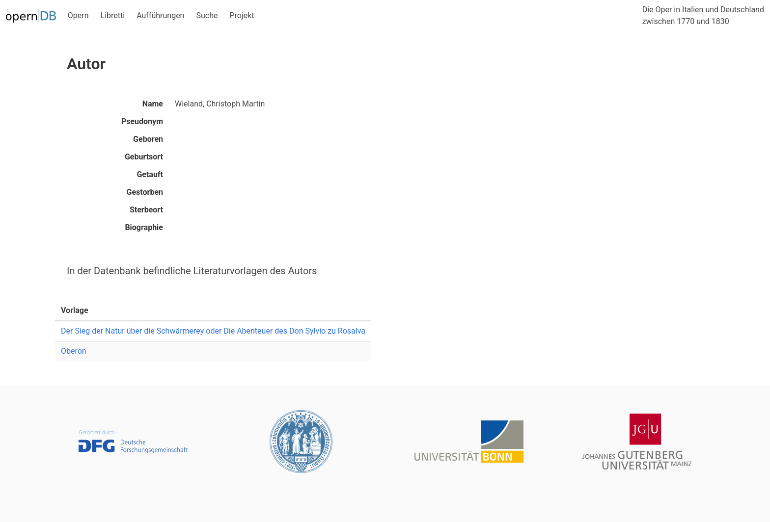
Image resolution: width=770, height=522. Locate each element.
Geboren (148, 139)
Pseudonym (142, 121)
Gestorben (145, 192)
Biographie (144, 227)
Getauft (150, 174)
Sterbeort (146, 209)
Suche (207, 15)
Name (152, 103)
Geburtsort (144, 156)
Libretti (113, 15)
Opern (78, 15)
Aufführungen (160, 15)
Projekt (241, 15)
